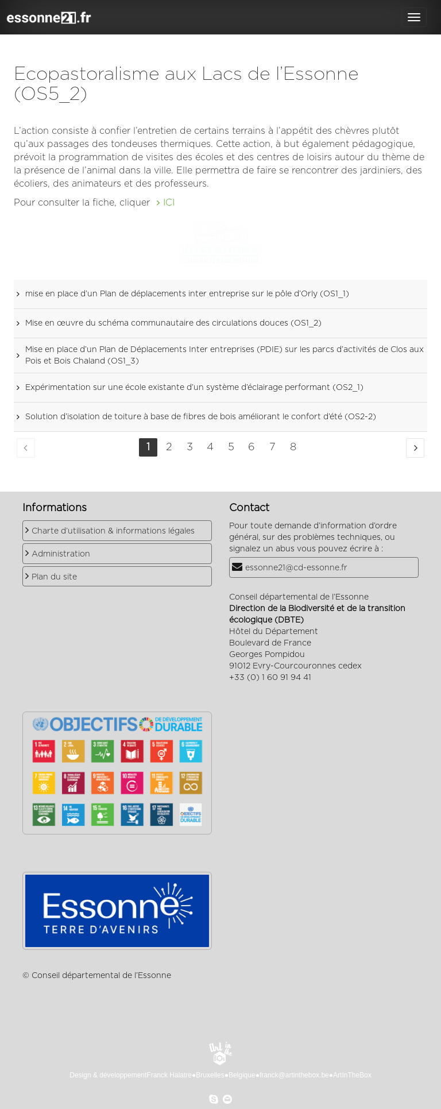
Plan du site (54, 577)
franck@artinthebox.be (294, 1075)
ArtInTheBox (352, 1075)
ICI (169, 202)
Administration (61, 554)
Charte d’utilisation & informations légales (113, 531)
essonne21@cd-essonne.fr (296, 568)
